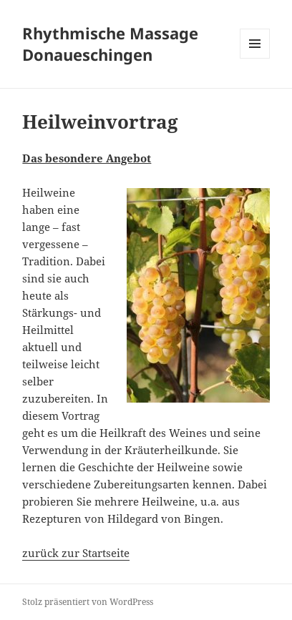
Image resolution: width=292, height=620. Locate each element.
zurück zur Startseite (76, 553)
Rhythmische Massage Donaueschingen (110, 43)
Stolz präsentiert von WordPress (87, 602)
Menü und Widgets (255, 58)
